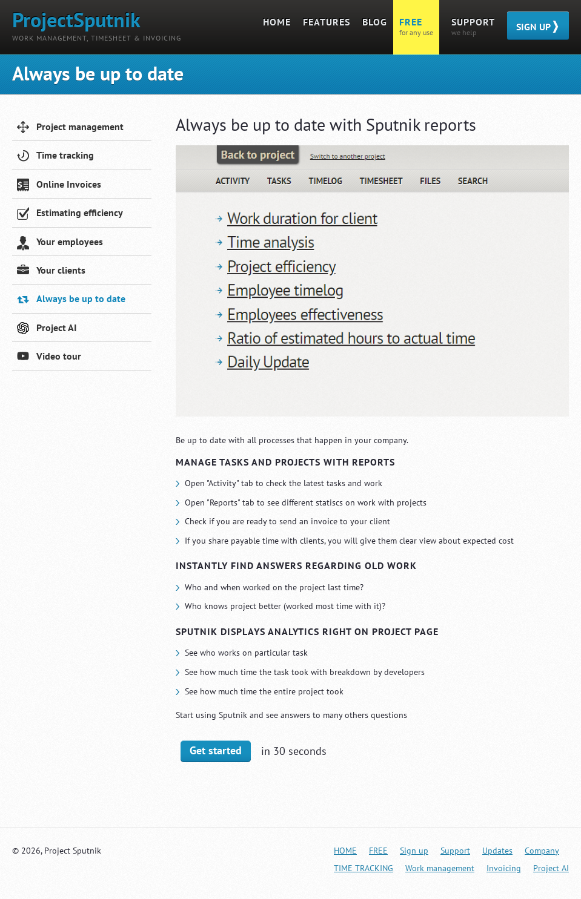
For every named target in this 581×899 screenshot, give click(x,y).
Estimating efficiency (70, 214)
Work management (439, 868)
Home (345, 850)
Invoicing (503, 868)
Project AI (47, 329)
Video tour (49, 357)
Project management (70, 128)
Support (455, 850)
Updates (497, 850)
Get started (216, 750)
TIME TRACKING (363, 868)
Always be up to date (71, 300)
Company (542, 850)
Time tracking (55, 156)
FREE (378, 850)
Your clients (51, 271)
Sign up (414, 850)
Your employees (60, 243)
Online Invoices (59, 185)
